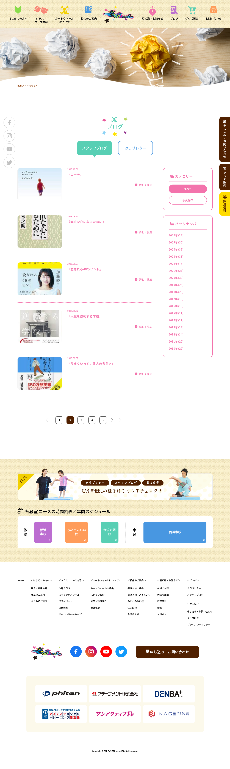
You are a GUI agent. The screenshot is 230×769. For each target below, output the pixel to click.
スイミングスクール (69, 594)
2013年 (173, 327)
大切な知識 (163, 594)
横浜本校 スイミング (139, 594)
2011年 (173, 341)
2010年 (173, 348)
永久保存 (187, 200)
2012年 (173, 334)
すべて (188, 189)
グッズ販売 (193, 618)
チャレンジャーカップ (70, 614)
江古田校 (132, 607)
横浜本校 (43, 531)
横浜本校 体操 (136, 588)
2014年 (173, 320)
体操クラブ (64, 588)
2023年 (173, 256)
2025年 (173, 242)
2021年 (173, 270)
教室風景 (162, 601)
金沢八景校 (109, 531)
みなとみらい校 (76, 531)
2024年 (173, 249)
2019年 (173, 284)
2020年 (173, 277)
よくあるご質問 (39, 601)
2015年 (173, 313)
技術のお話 (163, 588)
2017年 (173, 299)
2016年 (173, 306)
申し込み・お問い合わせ (200, 611)
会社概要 (95, 607)
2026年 (173, 235)
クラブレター (194, 588)
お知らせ (162, 614)
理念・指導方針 (39, 588)
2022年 (173, 263)
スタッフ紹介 (97, 594)
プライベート (66, 601)
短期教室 (63, 607)
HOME (20, 85)
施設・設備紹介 (99, 601)
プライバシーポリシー (198, 624)
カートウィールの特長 (102, 588)
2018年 (173, 292)
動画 (159, 607)
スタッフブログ (195, 594)
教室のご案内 (38, 594)
